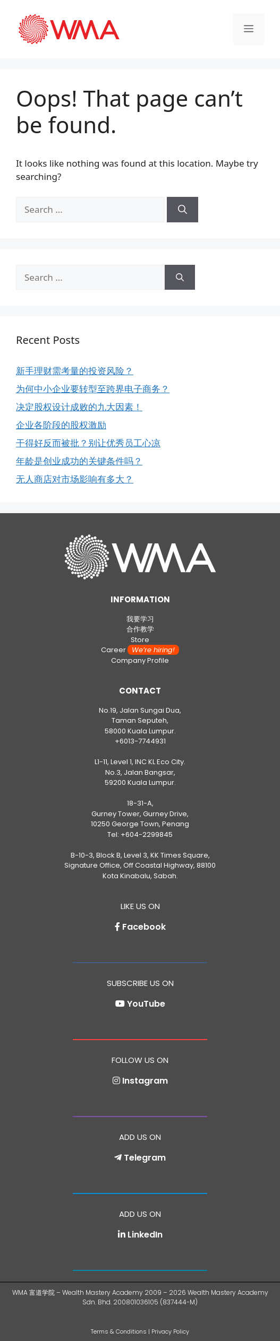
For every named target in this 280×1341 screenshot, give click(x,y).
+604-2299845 (147, 834)
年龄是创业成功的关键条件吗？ (79, 461)
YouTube (146, 1004)
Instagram (145, 1081)
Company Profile (140, 660)
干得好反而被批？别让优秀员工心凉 (88, 443)
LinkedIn (145, 1234)
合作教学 (140, 629)
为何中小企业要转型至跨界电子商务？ (92, 389)
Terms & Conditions (119, 1331)
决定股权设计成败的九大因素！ (79, 407)
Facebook (144, 927)
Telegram (145, 1158)
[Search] (182, 209)
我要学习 (140, 619)
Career (140, 650)
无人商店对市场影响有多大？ (74, 479)
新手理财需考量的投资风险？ (74, 371)
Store (140, 640)
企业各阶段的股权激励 (61, 425)
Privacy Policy (170, 1331)
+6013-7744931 (140, 741)
